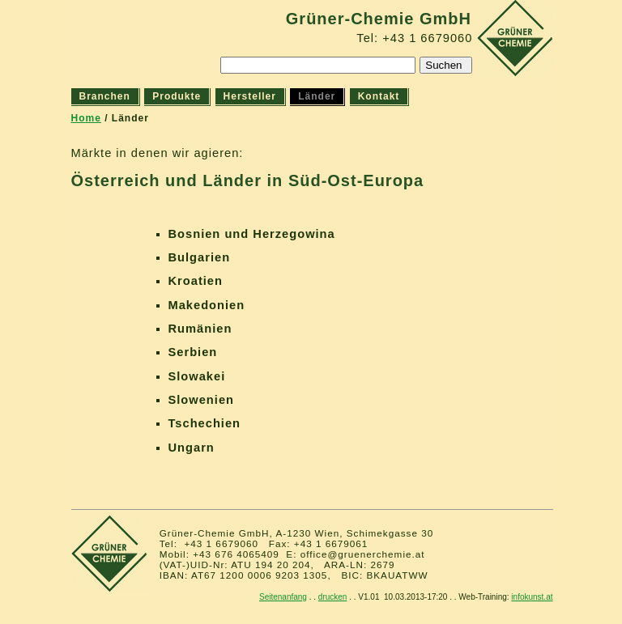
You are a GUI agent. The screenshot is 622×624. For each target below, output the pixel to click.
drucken (332, 596)
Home (86, 118)
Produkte (176, 96)
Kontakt (379, 96)
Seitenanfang (283, 596)
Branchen (104, 96)
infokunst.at (531, 596)
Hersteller (250, 96)
